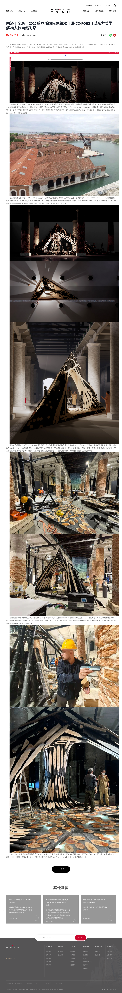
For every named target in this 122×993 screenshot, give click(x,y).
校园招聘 (109, 955)
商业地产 (85, 958)
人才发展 (109, 958)
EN (109, 6)
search (80, 938)
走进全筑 (48, 951)
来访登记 (97, 955)
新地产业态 (73, 961)
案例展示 (86, 11)
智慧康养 (72, 958)
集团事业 (48, 958)
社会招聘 (109, 951)
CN (106, 6)
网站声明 (105, 989)
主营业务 (34, 11)
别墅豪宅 (72, 965)
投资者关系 (99, 11)
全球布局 (48, 955)
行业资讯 (60, 955)
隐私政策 (113, 989)
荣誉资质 (48, 961)
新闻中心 (21, 11)
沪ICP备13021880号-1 (57, 989)
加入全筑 (112, 11)
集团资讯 (60, 951)
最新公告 (97, 951)
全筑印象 (48, 965)
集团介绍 (9, 11)
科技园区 (72, 955)
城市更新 (72, 951)
